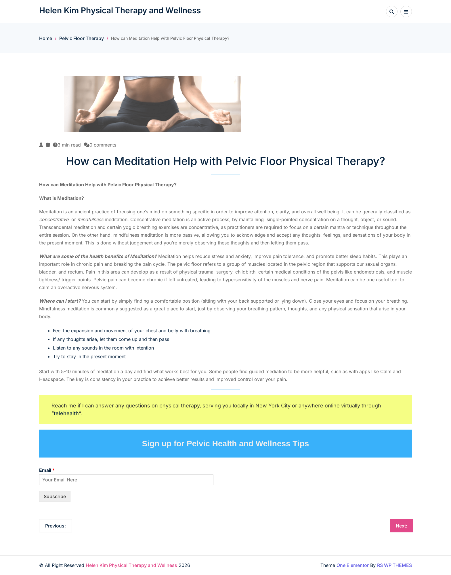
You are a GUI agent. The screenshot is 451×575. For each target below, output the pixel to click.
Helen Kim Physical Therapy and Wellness (120, 10)
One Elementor (353, 565)
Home (45, 38)
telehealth (66, 413)
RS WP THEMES (394, 565)
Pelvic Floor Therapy (81, 38)
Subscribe (55, 496)
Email (47, 470)
